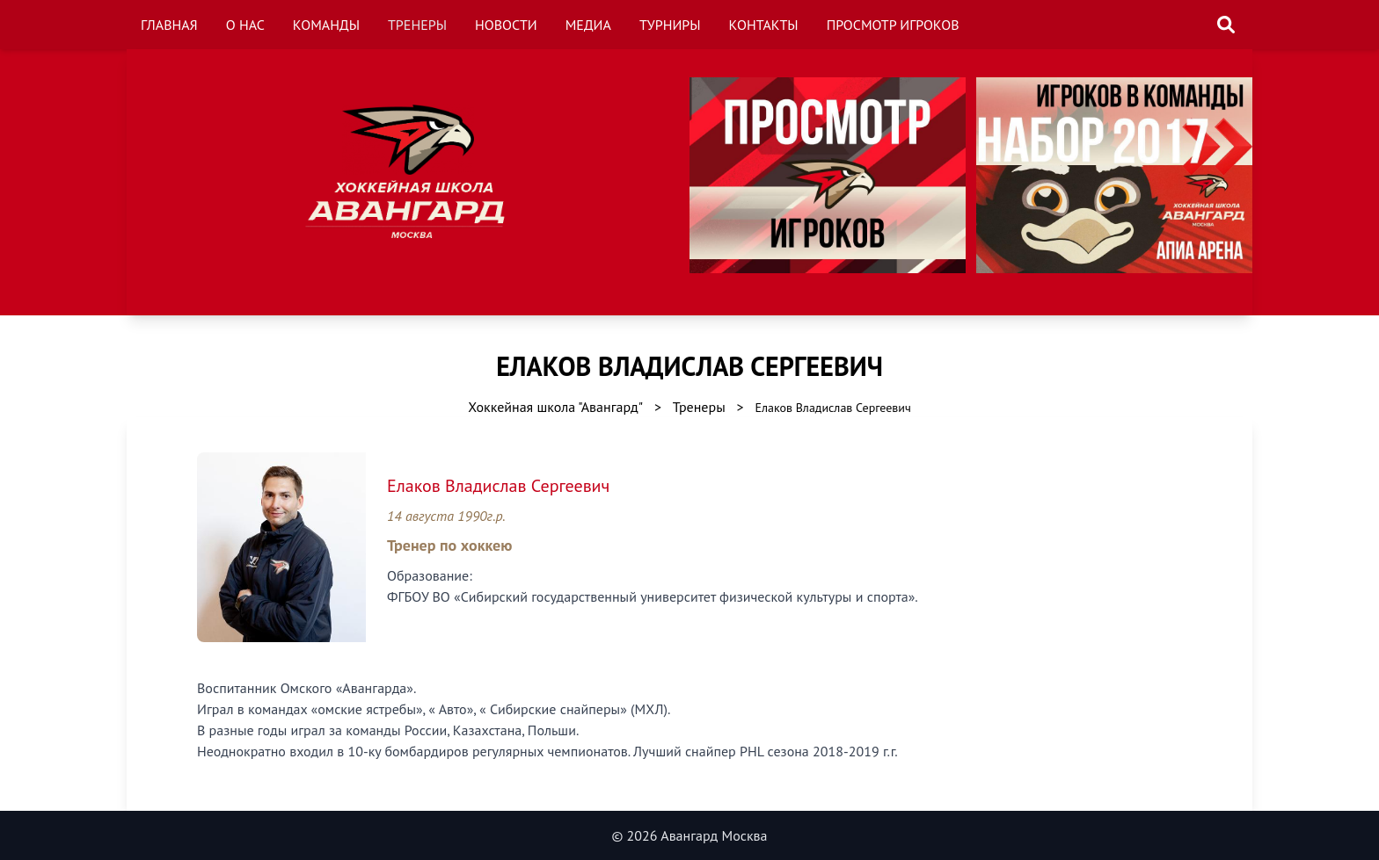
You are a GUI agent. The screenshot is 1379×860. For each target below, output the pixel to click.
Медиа (588, 24)
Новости (506, 24)
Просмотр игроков (893, 24)
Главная (169, 24)
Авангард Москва (713, 835)
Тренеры (417, 24)
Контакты (764, 24)
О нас (245, 24)
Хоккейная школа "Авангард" (555, 407)
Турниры (670, 24)
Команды (326, 24)
